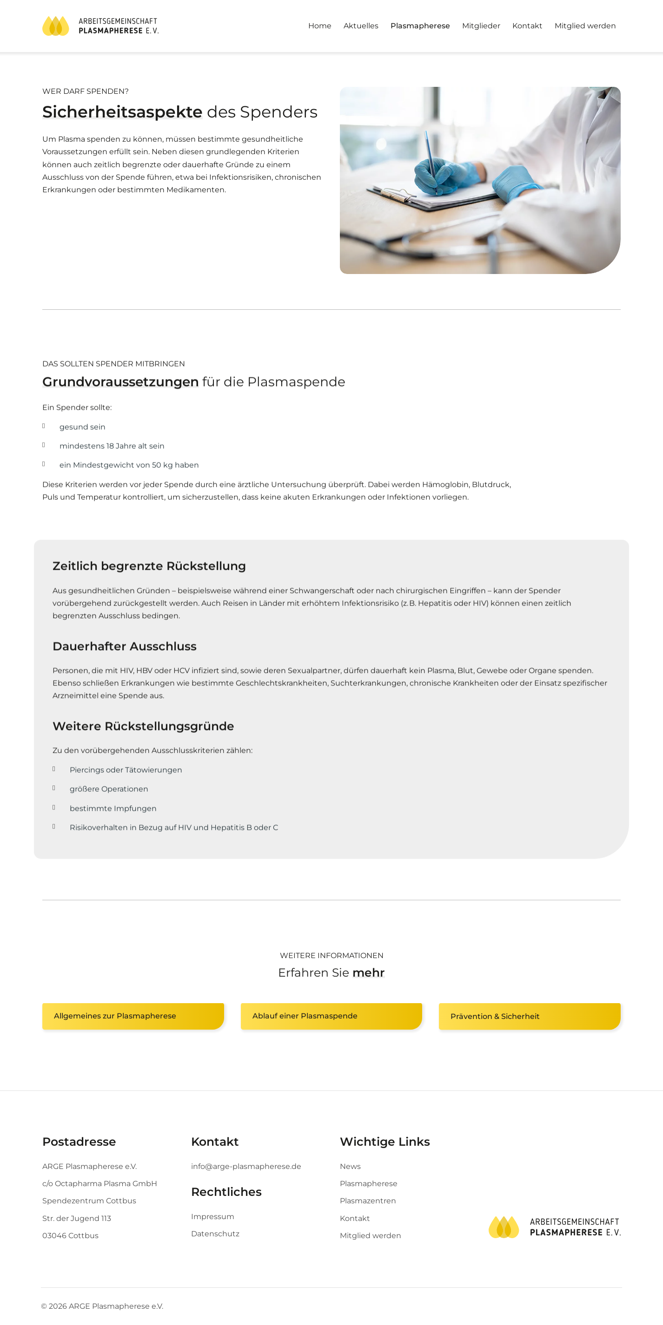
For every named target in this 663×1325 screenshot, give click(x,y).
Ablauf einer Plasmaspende (305, 1016)
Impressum (212, 1216)
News (350, 1166)
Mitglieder (481, 25)
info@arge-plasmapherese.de (246, 1166)
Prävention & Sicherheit (495, 1016)
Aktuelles (361, 25)
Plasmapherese (420, 25)
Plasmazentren (368, 1200)
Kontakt (527, 25)
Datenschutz (215, 1233)
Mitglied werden (585, 25)
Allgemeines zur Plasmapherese (115, 1016)
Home (320, 25)
